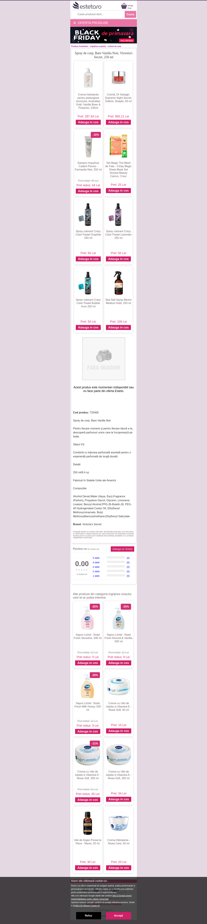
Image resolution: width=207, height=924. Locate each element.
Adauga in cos (88, 122)
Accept (118, 915)
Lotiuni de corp (114, 46)
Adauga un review (122, 549)
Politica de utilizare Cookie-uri (86, 906)
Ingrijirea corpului (98, 46)
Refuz (88, 915)
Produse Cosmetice (79, 46)
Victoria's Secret (92, 524)
